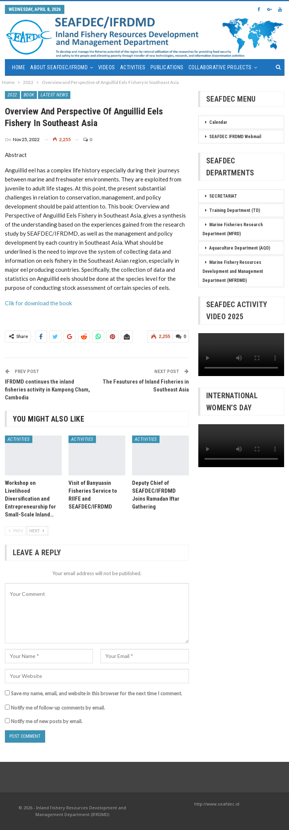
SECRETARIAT (223, 196)
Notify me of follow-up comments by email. (58, 708)
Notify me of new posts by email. (46, 721)
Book (29, 94)
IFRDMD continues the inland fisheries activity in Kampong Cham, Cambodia (47, 389)
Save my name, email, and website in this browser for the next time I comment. (96, 693)
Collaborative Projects (220, 67)
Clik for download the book (38, 303)
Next (37, 530)
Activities (133, 67)
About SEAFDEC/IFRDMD (59, 67)
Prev (15, 530)
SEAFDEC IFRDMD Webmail (235, 136)
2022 (12, 94)
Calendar (218, 122)
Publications (167, 67)
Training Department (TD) (234, 210)
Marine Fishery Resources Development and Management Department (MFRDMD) (232, 271)
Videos (106, 67)
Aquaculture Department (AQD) (239, 248)
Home (18, 67)
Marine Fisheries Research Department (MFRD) (232, 229)
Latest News (54, 94)
